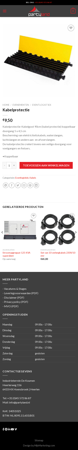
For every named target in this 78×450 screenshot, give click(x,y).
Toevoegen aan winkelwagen (46, 165)
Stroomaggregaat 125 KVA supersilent (16, 254)
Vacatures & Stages (15, 288)
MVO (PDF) (11, 306)
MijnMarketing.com (44, 445)
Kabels (33, 177)
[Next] (75, 239)
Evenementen (21, 104)
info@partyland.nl (19, 402)
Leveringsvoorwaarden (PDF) (21, 293)
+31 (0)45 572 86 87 (43, 2)
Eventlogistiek (41, 104)
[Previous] (2, 239)
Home (6, 104)
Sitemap (39, 440)
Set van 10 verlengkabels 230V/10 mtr (58, 254)
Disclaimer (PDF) (14, 297)
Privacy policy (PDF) (16, 301)
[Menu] (5, 11)
